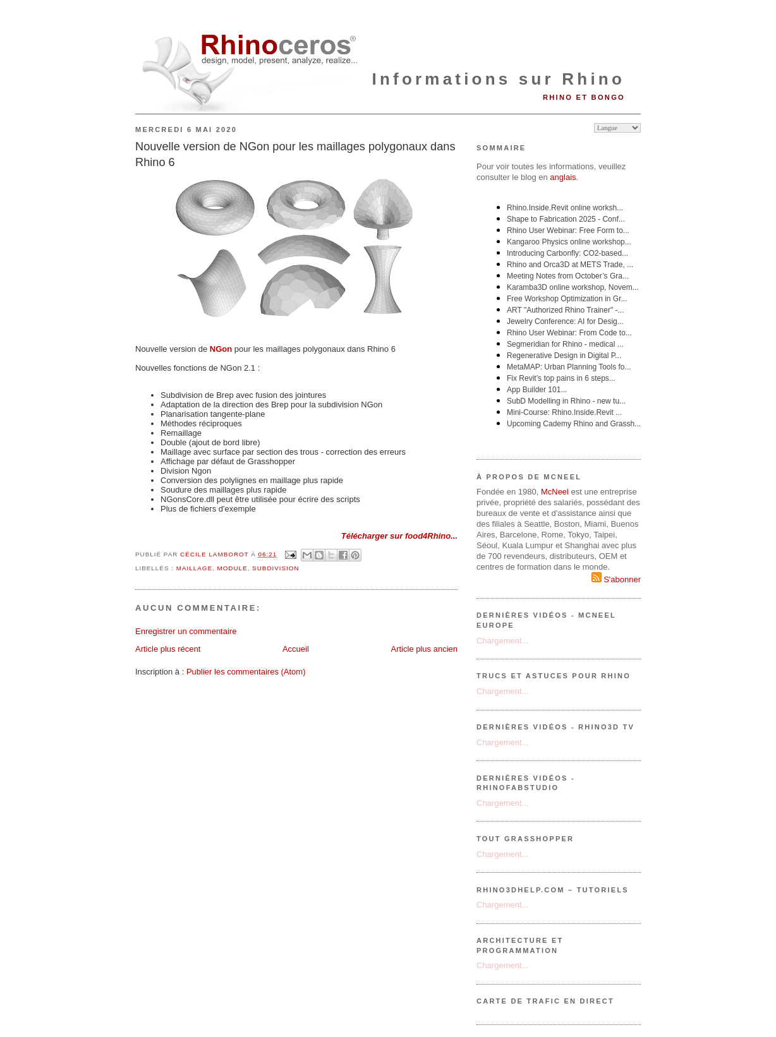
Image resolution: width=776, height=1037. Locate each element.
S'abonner (616, 579)
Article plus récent (167, 649)
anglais (563, 177)
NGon (221, 349)
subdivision (276, 568)
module (232, 568)
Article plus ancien (424, 649)
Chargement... (502, 640)
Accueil (295, 649)
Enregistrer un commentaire (185, 631)
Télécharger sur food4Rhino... (399, 536)
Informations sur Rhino (498, 78)
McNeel (555, 491)
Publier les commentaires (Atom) (246, 671)
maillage (194, 568)
